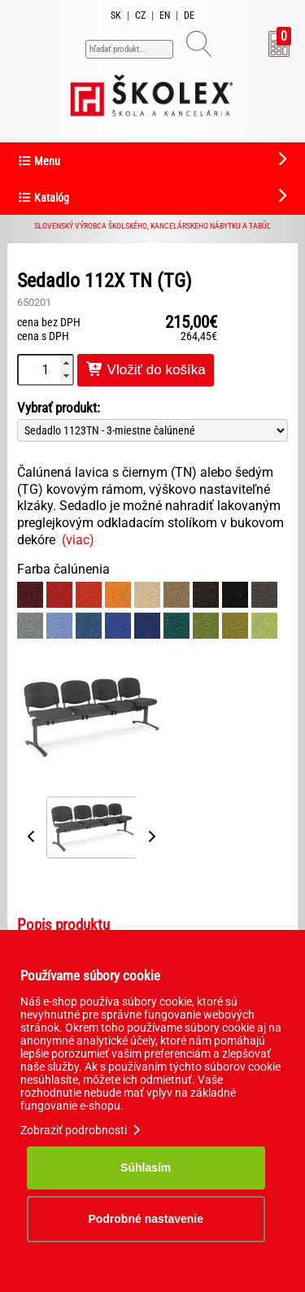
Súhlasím (145, 1167)
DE (189, 15)
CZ (140, 15)
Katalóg (43, 198)
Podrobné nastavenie (145, 1218)
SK (116, 15)
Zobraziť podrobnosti (82, 1130)
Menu (38, 161)
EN (164, 15)
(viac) (78, 540)
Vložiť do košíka (145, 370)
